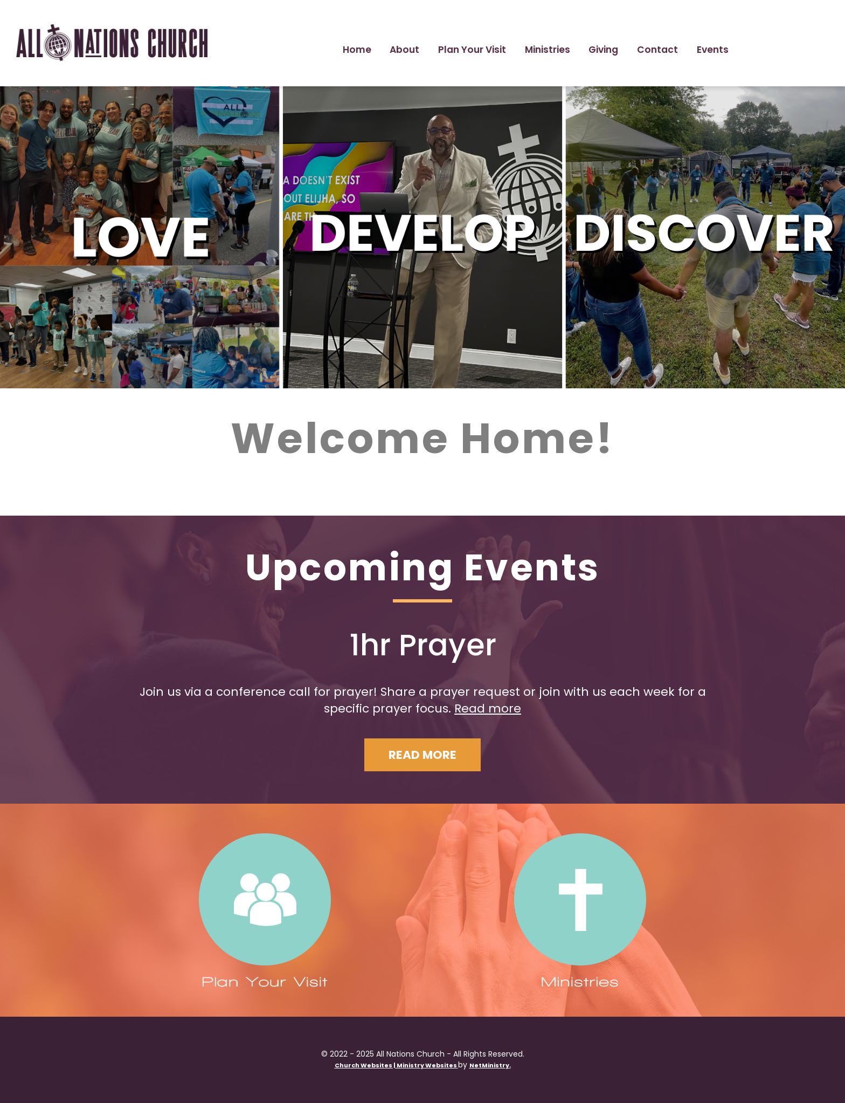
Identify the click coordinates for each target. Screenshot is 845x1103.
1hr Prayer (422, 645)
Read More (422, 754)
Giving (603, 49)
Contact (657, 49)
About (404, 49)
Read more (487, 708)
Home (357, 49)
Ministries (547, 49)
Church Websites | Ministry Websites (396, 1065)
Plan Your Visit (472, 49)
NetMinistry (489, 1065)
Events (713, 49)
